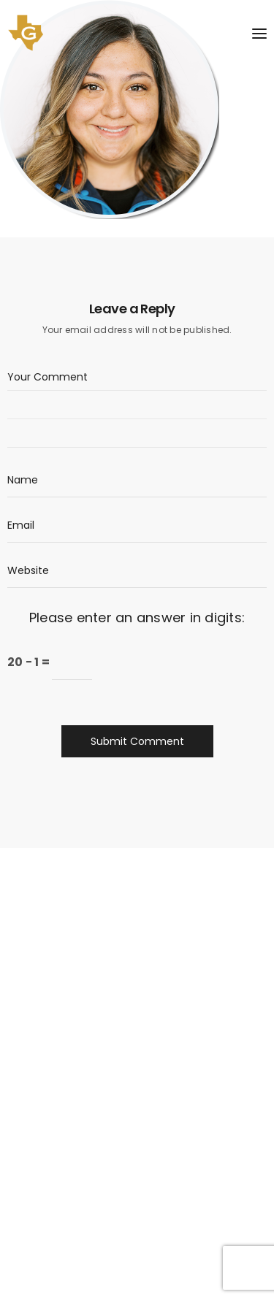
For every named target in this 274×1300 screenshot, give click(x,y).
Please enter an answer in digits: (137, 617)
